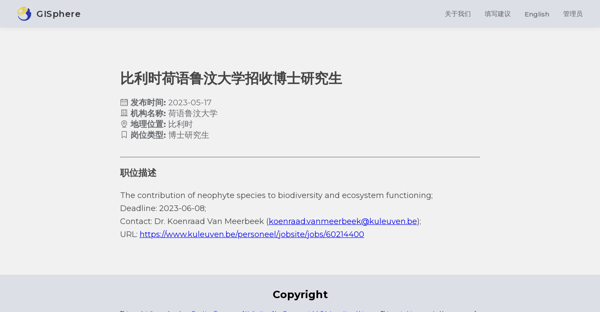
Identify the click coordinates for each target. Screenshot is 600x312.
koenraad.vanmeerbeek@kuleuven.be (343, 221)
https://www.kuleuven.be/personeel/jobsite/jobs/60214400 (252, 234)
